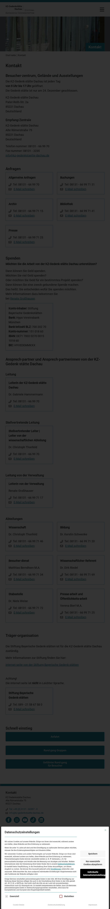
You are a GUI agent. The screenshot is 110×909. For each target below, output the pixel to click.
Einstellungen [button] (56, 869)
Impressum (93, 905)
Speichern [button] (92, 854)
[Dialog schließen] (105, 830)
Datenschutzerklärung (66, 864)
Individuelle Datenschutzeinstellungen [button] (94, 873)
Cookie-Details (18, 905)
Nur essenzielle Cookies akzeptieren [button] (93, 863)
